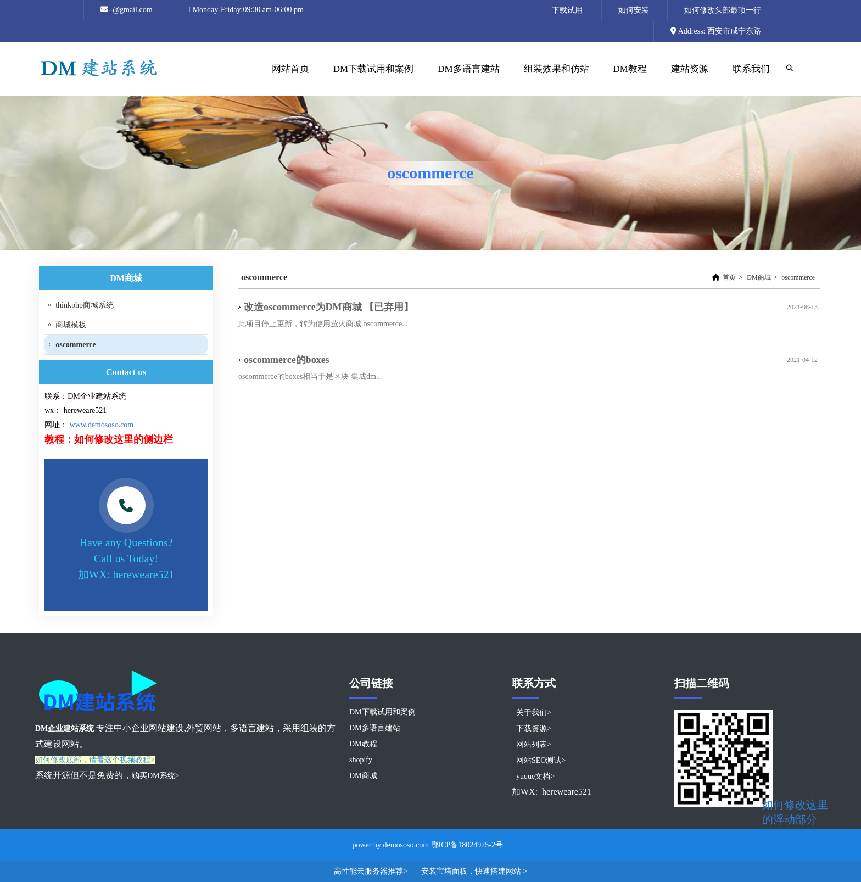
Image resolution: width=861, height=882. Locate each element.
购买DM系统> (155, 776)
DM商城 (758, 277)
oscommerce (798, 277)
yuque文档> (535, 776)
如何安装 (633, 10)
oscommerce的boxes (286, 359)
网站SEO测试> (541, 760)
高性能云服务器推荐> (371, 871)
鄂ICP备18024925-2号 (467, 845)
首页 (729, 277)
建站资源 (688, 80)
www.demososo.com (102, 425)
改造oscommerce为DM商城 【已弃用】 (328, 307)
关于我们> (533, 712)
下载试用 (567, 10)
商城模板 (70, 325)
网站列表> (533, 744)
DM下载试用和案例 (373, 69)
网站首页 (289, 80)
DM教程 (628, 80)
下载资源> (533, 728)
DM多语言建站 (468, 69)
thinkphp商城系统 (84, 305)
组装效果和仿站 (555, 80)
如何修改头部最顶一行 (722, 10)
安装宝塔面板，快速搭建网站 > (474, 871)
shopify (360, 760)
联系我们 (751, 69)
